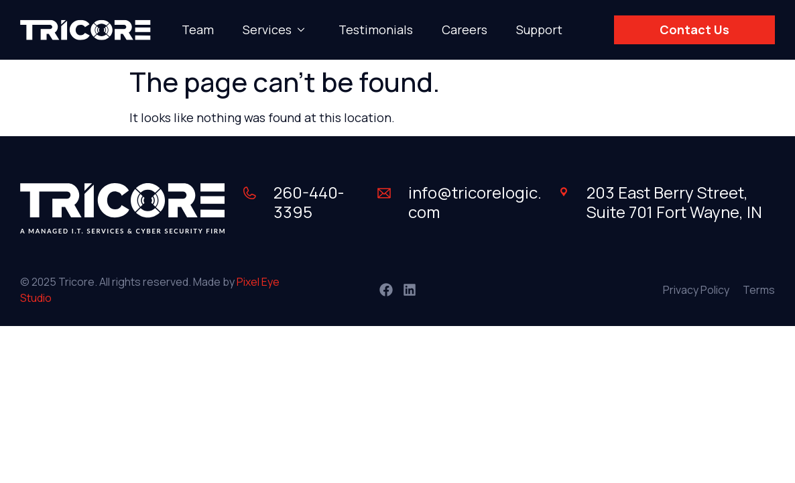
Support (539, 29)
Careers (464, 29)
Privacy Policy (696, 289)
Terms (759, 289)
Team (198, 29)
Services (276, 29)
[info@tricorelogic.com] (384, 193)
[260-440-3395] (249, 193)
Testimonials (376, 29)
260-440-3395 (308, 202)
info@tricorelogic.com (475, 202)
